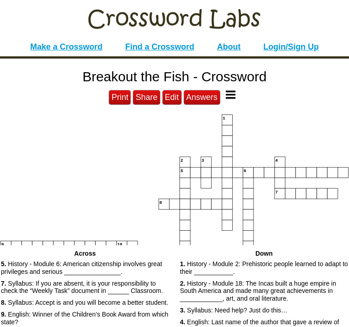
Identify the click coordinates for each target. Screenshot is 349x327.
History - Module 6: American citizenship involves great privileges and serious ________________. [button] (81, 267)
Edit (172, 97)
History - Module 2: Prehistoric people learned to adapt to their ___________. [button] (264, 267)
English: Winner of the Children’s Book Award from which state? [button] (84, 318)
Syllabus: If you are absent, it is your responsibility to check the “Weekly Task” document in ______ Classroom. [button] (82, 287)
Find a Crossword (159, 46)
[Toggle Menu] (231, 95)
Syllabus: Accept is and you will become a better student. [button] (84, 302)
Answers (202, 97)
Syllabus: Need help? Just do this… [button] (234, 310)
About (229, 46)
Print (119, 97)
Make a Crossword (66, 46)
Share (146, 97)
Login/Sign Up (291, 46)
